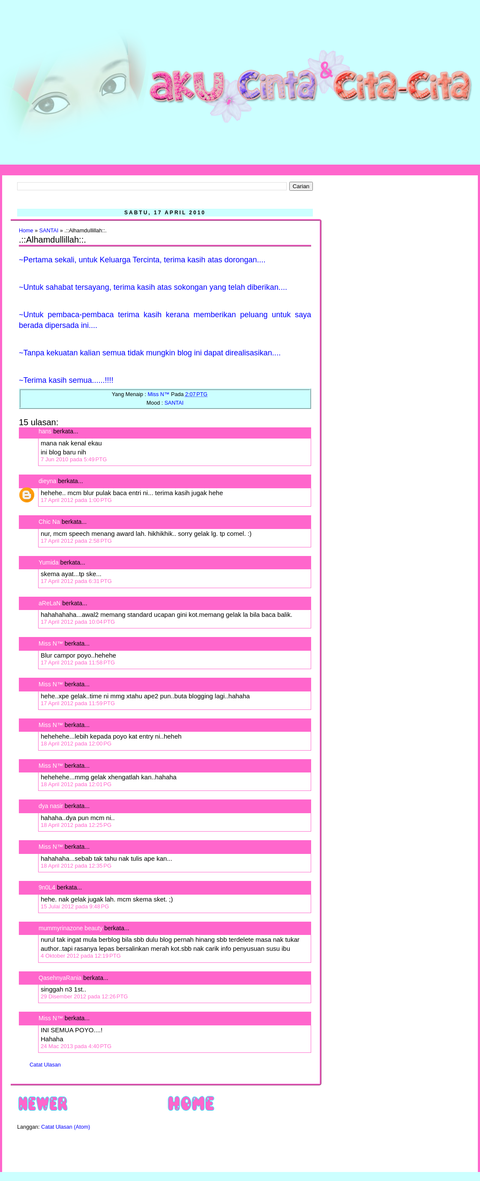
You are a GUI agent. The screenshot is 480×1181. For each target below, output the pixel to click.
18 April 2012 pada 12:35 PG (76, 865)
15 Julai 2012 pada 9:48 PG (75, 906)
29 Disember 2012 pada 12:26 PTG (84, 996)
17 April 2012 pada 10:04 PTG (78, 622)
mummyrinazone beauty (70, 928)
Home (26, 231)
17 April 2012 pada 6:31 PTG (76, 581)
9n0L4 (47, 887)
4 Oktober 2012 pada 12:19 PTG (81, 956)
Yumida (49, 562)
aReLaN (49, 603)
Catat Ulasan (45, 1065)
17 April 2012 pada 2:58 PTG (76, 541)
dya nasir (51, 805)
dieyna (47, 481)
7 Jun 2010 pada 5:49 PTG (74, 459)
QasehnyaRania (60, 977)
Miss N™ (51, 643)
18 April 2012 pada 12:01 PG (76, 784)
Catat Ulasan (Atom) (65, 1127)
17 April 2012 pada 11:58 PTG (78, 662)
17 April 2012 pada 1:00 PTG (76, 500)
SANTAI (49, 231)
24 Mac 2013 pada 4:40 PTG (76, 1046)
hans (45, 431)
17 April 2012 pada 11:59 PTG (78, 703)
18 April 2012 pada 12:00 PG (76, 743)
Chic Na (49, 521)
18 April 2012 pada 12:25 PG (76, 825)
